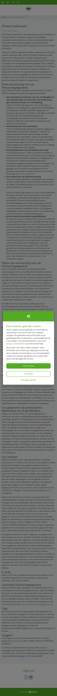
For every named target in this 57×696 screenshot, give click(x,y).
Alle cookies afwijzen (28, 380)
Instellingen (28, 374)
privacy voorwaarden (15, 344)
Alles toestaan (28, 366)
